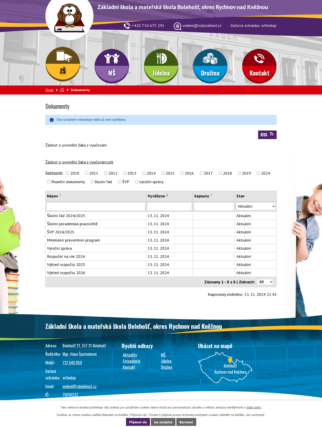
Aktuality (130, 355)
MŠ (112, 72)
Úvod (49, 90)
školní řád (103, 181)
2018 (227, 173)
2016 (189, 173)
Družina (210, 72)
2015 (170, 173)
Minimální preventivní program (73, 240)
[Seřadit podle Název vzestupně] (60, 194)
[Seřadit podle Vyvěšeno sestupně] (167, 196)
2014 (151, 173)
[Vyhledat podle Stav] (256, 206)
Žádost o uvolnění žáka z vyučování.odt (79, 162)
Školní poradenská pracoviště (72, 223)
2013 (131, 173)
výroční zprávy (151, 181)
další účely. (254, 407)
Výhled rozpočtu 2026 (66, 272)
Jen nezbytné (163, 422)
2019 (246, 173)
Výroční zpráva (59, 248)
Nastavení (186, 422)
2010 (74, 173)
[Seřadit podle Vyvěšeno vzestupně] (167, 194)
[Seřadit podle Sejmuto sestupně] (211, 196)
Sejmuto (201, 196)
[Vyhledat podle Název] (95, 206)
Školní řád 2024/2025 (66, 215)
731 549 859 (72, 362)
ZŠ (63, 70)
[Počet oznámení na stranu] (265, 282)
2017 (208, 173)
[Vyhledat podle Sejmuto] (214, 206)
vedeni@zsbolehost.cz (80, 386)
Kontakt (259, 72)
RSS (267, 135)
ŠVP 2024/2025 (60, 232)
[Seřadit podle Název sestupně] (60, 196)
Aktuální (243, 215)
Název (52, 196)
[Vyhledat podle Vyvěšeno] (169, 206)
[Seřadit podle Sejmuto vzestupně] (211, 194)
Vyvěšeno (156, 196)
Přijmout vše (138, 422)
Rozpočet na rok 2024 (66, 256)
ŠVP (125, 181)
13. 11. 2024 (158, 215)
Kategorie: (54, 172)
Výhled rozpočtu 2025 (66, 264)
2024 (265, 173)
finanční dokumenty (68, 181)
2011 (93, 173)
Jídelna (161, 72)
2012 (112, 173)
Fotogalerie (131, 361)
